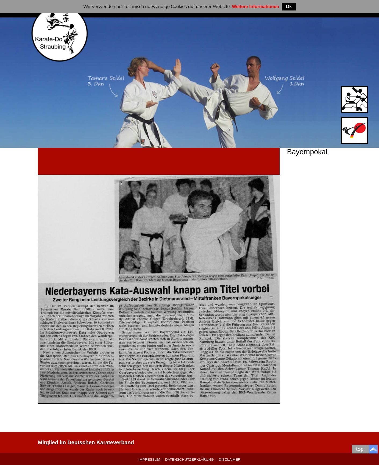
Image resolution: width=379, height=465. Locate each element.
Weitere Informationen (255, 6)
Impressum (149, 459)
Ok (289, 6)
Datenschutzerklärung (189, 459)
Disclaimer (229, 459)
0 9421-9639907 (242, 442)
